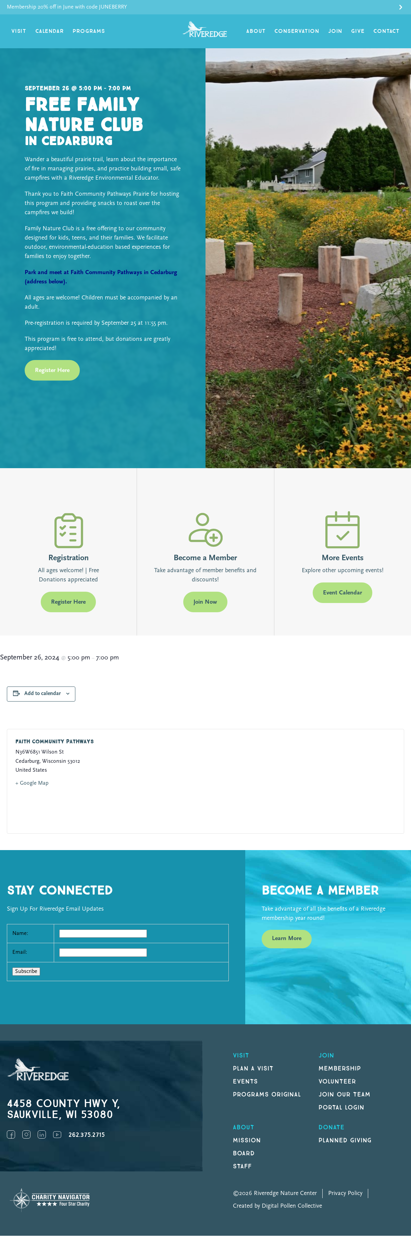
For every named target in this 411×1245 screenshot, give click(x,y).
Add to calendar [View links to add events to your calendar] (42, 693)
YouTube (57, 1134)
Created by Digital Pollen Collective (277, 1206)
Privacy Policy (345, 1193)
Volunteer (337, 1082)
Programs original (267, 1095)
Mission (247, 1140)
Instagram (26, 1134)
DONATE (332, 1127)
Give (357, 31)
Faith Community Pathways (54, 741)
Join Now (205, 602)
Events (245, 1082)
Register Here (52, 370)
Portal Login (341, 1108)
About (255, 31)
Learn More (286, 938)
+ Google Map (32, 783)
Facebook (11, 1134)
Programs (89, 31)
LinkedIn (42, 1134)
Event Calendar (342, 593)
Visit (18, 31)
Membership (340, 1069)
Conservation (296, 31)
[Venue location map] (297, 781)
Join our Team (344, 1095)
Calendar (49, 31)
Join (335, 31)
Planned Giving (345, 1140)
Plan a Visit (253, 1069)
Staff (242, 1166)
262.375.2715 (86, 1135)
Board (244, 1153)
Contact (386, 31)
